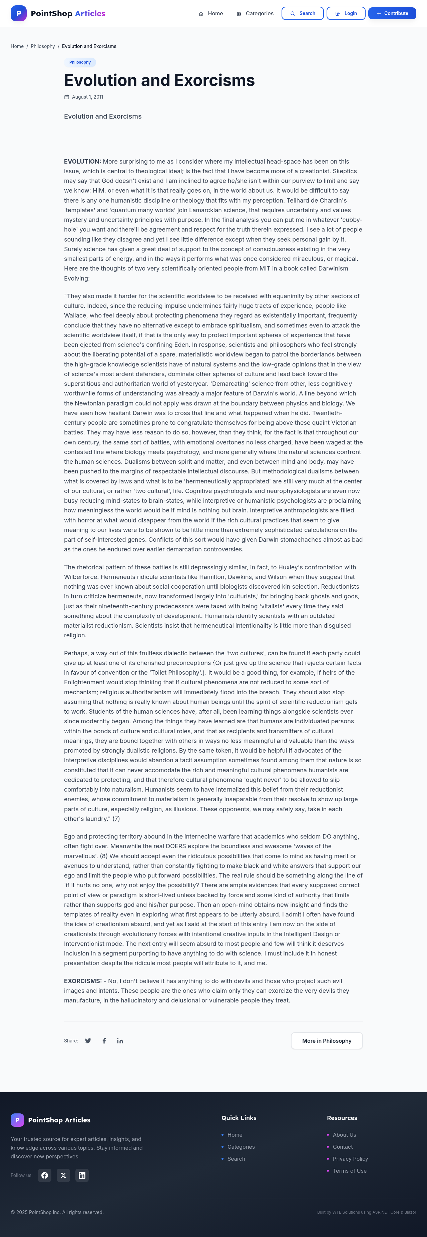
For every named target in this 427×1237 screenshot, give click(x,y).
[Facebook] (44, 1175)
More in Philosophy (327, 1040)
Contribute (392, 13)
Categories (255, 13)
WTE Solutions (346, 1212)
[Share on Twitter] (88, 1041)
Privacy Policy (347, 1158)
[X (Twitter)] (63, 1175)
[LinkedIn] (82, 1175)
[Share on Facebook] (104, 1041)
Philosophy (80, 62)
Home (210, 13)
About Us (341, 1134)
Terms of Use (347, 1170)
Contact (340, 1146)
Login (346, 13)
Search (302, 13)
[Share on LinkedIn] (120, 1041)
